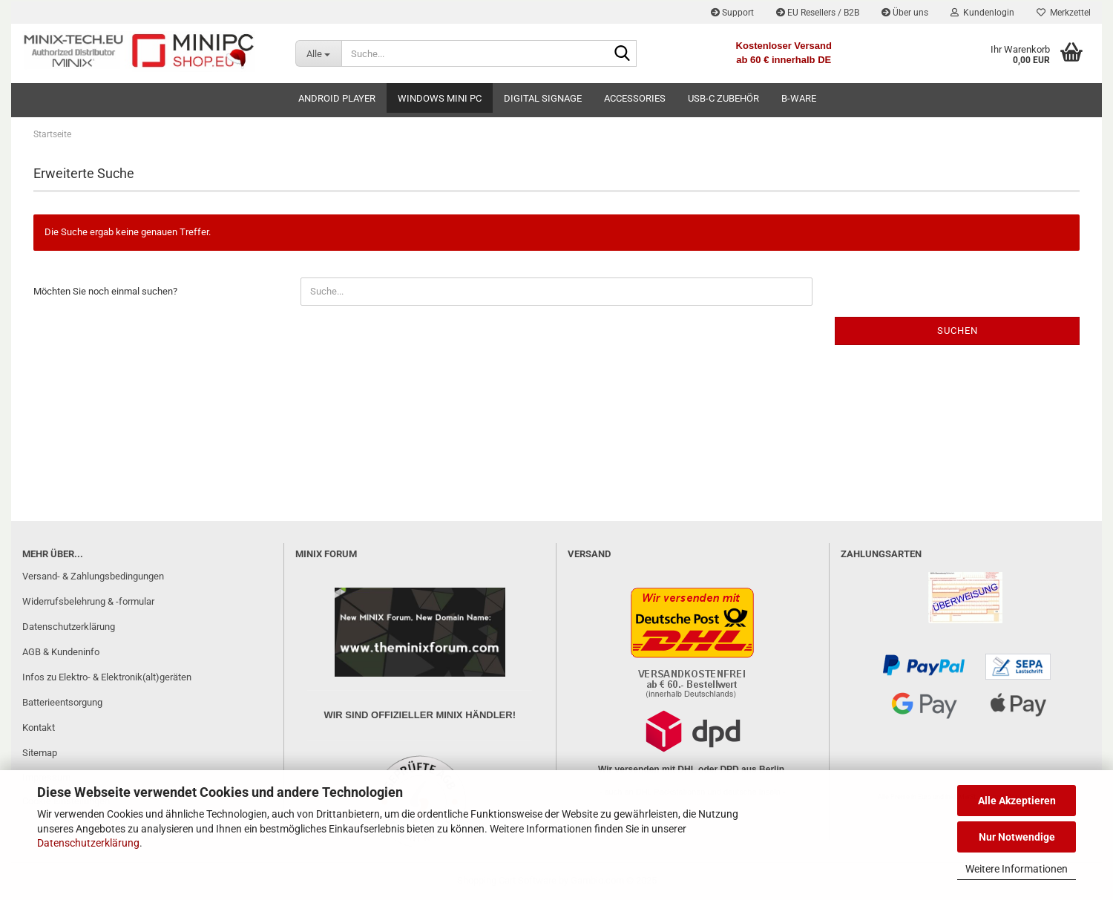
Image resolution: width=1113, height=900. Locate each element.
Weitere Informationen (1016, 869)
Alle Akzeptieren (1017, 801)
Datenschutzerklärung (88, 843)
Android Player (336, 98)
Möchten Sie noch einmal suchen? (105, 291)
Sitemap (39, 752)
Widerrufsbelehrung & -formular (88, 601)
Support (732, 12)
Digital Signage (543, 98)
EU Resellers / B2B (817, 12)
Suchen (957, 330)
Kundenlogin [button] (982, 12)
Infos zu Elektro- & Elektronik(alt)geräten (106, 677)
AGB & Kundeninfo (60, 651)
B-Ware (798, 98)
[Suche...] (318, 53)
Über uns (904, 12)
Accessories (635, 98)
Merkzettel (1064, 12)
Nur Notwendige (1017, 837)
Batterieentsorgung (62, 702)
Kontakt (38, 727)
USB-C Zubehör (723, 98)
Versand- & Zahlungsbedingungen (93, 576)
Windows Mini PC (440, 98)
